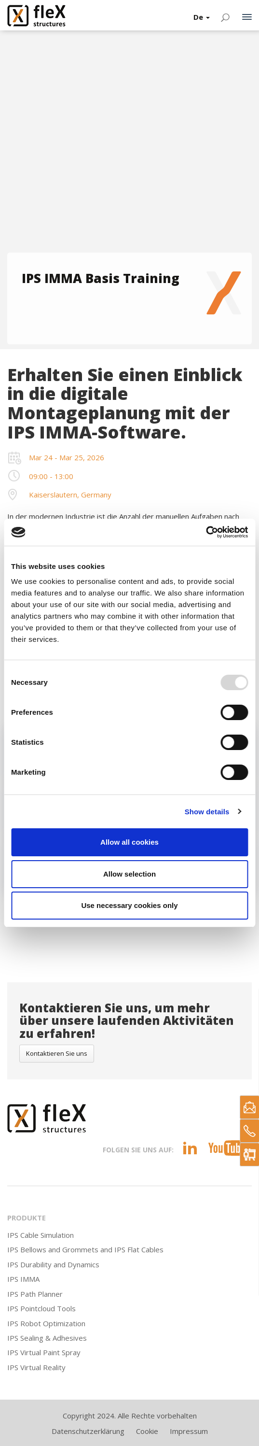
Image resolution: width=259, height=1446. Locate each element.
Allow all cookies (129, 842)
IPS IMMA (23, 1279)
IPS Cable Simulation (40, 1235)
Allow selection (129, 874)
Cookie (147, 1431)
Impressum (189, 1431)
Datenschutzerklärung (88, 1431)
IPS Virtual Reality (36, 1367)
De (201, 17)
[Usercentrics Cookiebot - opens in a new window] (206, 532)
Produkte (26, 1217)
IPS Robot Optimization (46, 1323)
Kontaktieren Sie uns (56, 1053)
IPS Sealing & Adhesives (47, 1338)
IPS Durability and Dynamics (53, 1264)
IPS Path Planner (35, 1294)
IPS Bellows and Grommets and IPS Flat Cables (85, 1249)
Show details (207, 812)
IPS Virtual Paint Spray (44, 1352)
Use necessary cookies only (129, 905)
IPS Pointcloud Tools (41, 1308)
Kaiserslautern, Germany (70, 494)
